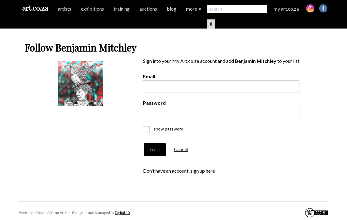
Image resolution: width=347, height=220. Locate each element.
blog (171, 9)
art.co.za (35, 7)
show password (166, 128)
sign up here (202, 171)
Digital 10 (122, 212)
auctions (148, 9)
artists (64, 9)
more (194, 9)
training (122, 9)
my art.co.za (286, 9)
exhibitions (92, 9)
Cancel (181, 149)
